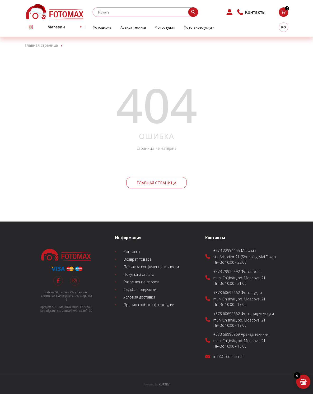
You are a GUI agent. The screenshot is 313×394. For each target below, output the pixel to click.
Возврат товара (137, 259)
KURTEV (157, 384)
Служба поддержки (139, 289)
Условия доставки (139, 297)
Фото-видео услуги (199, 27)
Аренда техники (133, 27)
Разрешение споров (141, 282)
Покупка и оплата (138, 274)
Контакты (131, 251)
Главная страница (156, 183)
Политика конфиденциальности (151, 266)
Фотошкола (102, 27)
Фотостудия (165, 27)
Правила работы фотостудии (148, 304)
